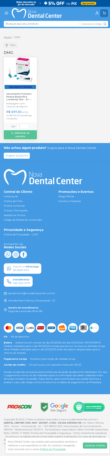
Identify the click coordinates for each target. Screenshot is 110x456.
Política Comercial (14, 206)
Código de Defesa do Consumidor (23, 219)
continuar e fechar (95, 445)
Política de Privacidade (53, 449)
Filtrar (10, 45)
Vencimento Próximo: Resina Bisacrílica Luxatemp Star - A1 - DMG (19, 97)
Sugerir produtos (17, 155)
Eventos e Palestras (69, 201)
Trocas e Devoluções (16, 210)
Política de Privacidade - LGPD (21, 234)
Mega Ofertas (66, 196)
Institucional (11, 196)
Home (7, 37)
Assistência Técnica (14, 215)
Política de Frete (13, 201)
